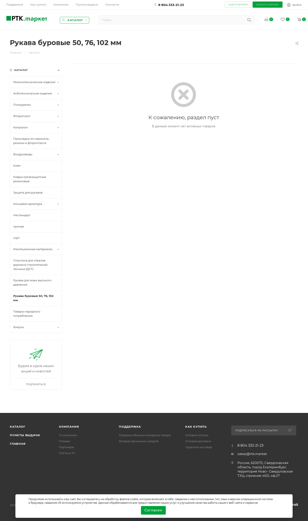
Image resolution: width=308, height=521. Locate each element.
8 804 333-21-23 (171, 5)
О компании (68, 435)
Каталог (17, 426)
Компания (69, 426)
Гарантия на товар (198, 447)
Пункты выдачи (25, 435)
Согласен (153, 510)
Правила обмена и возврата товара (145, 435)
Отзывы (64, 441)
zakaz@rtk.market (252, 454)
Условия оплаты (196, 435)
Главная (18, 443)
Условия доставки (198, 441)
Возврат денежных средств (138, 441)
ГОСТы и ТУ (67, 453)
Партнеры (66, 447)
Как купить (196, 426)
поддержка (130, 426)
